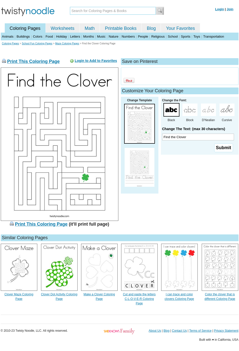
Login (219, 9)
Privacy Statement (226, 330)
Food (49, 36)
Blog (151, 28)
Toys (196, 36)
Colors (38, 36)
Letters (75, 36)
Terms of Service (200, 330)
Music (101, 36)
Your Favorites (180, 28)
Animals (8, 36)
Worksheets (63, 28)
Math (90, 28)
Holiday (61, 36)
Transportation (213, 36)
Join (230, 9)
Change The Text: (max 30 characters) (193, 129)
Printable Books (120, 28)
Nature (113, 36)
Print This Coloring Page (33, 61)
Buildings (23, 36)
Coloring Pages (25, 28)
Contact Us (179, 330)
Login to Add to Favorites (96, 61)
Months (88, 36)
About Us (155, 330)
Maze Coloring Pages (67, 43)
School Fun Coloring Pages (37, 43)
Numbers (128, 36)
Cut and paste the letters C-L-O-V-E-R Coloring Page (139, 299)
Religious (157, 36)
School (173, 36)
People (143, 36)
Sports (185, 36)
